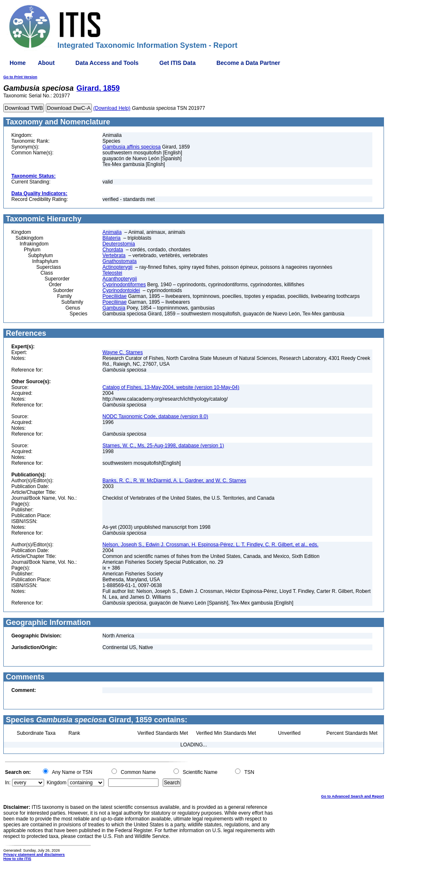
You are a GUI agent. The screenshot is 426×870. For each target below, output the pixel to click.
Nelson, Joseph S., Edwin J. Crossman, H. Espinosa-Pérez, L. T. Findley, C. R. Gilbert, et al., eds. (210, 545)
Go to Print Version (20, 77)
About (46, 62)
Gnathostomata (119, 261)
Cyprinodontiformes (124, 285)
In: (7, 783)
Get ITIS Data (177, 62)
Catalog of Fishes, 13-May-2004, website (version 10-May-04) (170, 387)
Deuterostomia (118, 244)
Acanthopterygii (119, 279)
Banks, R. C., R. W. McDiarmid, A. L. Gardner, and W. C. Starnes (174, 480)
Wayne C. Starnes (122, 352)
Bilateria (111, 238)
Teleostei (112, 273)
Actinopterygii (117, 267)
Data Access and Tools (107, 62)
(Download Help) (111, 108)
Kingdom (56, 783)
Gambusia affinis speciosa (131, 147)
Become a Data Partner (248, 62)
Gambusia (113, 308)
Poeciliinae (114, 302)
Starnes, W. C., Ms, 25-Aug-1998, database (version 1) (163, 446)
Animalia (111, 232)
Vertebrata (113, 255)
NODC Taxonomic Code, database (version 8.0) (155, 416)
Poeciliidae (114, 296)
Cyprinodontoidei (121, 290)
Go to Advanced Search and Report (352, 796)
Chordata (112, 250)
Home (18, 62)
